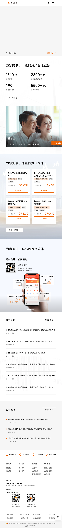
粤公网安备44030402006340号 (17, 523)
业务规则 (47, 474)
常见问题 (8, 471)
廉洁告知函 (10, 514)
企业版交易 (34, 471)
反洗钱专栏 (24, 518)
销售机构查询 (48, 468)
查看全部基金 (14, 230)
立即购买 (18, 190)
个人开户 (21, 468)
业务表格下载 (48, 471)
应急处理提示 (37, 518)
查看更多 (51, 53)
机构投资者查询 (36, 474)
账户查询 (21, 471)
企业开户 (34, 468)
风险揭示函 (10, 518)
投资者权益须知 (25, 514)
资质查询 (52, 518)
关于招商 (13, 98)
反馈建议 (8, 468)
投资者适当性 (37, 514)
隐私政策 (52, 514)
